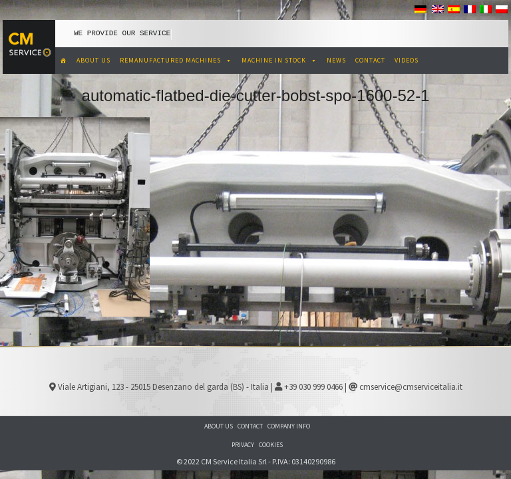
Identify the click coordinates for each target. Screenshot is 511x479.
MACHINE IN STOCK (279, 60)
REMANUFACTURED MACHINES (176, 60)
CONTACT (370, 60)
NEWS (336, 60)
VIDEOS (407, 60)
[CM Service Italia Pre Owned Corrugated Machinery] (63, 60)
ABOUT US (93, 60)
